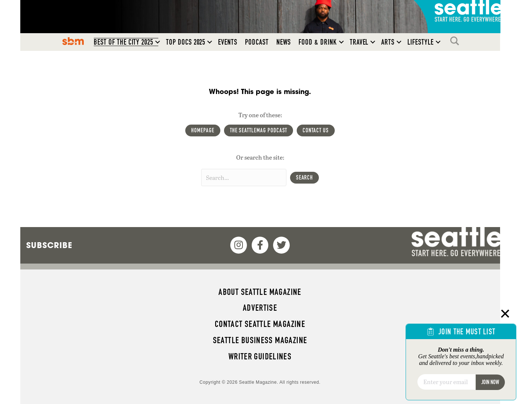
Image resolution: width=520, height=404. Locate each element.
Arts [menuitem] (388, 42)
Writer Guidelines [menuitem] (260, 356)
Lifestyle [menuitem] (420, 42)
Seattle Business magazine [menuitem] (260, 340)
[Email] (446, 382)
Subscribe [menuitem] (49, 245)
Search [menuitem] (456, 40)
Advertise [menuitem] (260, 308)
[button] (157, 42)
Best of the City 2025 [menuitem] (123, 42)
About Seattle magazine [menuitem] (259, 292)
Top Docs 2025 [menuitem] (185, 42)
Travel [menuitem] (359, 42)
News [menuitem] (283, 42)
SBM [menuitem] (73, 40)
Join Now (490, 382)
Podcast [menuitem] (257, 42)
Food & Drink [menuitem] (318, 42)
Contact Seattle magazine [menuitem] (260, 324)
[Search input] (243, 177)
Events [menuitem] (227, 42)
